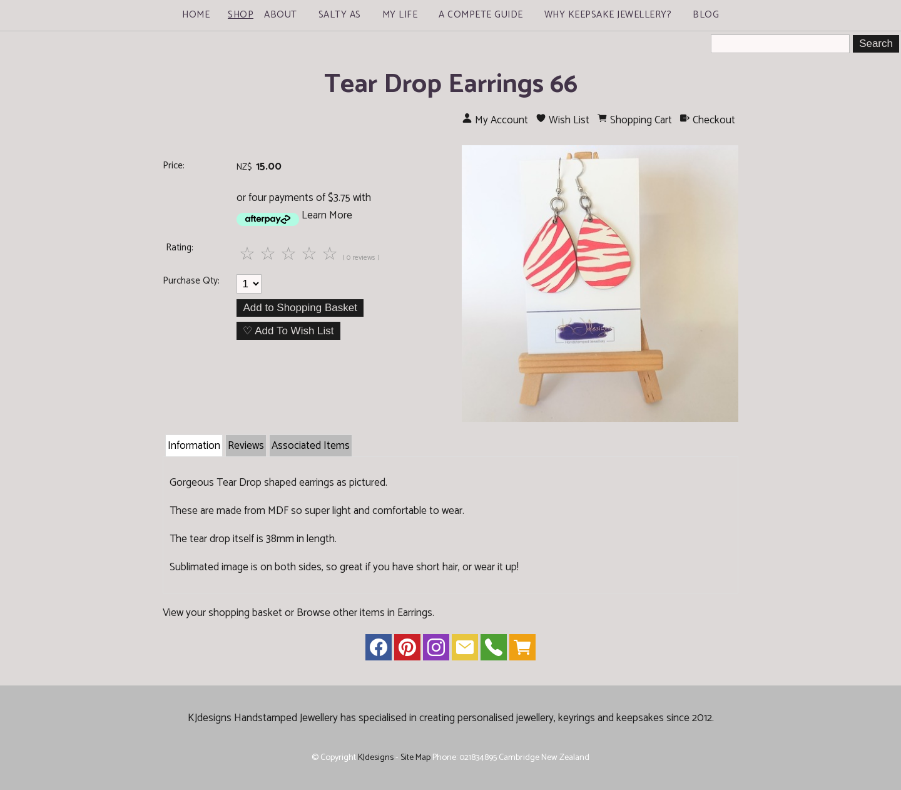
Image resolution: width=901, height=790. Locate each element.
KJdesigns (376, 757)
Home (196, 15)
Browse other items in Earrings (364, 613)
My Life (400, 15)
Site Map (415, 757)
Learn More (327, 215)
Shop (240, 15)
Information (194, 445)
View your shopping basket (222, 613)
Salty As (339, 15)
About (280, 15)
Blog (706, 15)
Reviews (246, 445)
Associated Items (311, 445)
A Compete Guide (481, 15)
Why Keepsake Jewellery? (608, 15)
